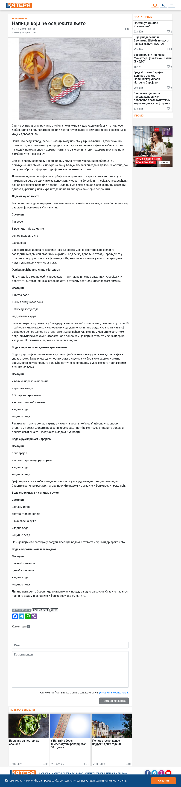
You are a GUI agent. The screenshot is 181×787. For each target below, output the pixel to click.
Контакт (89, 773)
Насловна (44, 773)
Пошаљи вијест (74, 773)
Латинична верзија (116, 773)
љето (54, 610)
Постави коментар (114, 700)
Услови (100, 773)
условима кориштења (113, 692)
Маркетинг (58, 773)
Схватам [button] (163, 780)
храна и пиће (40, 610)
